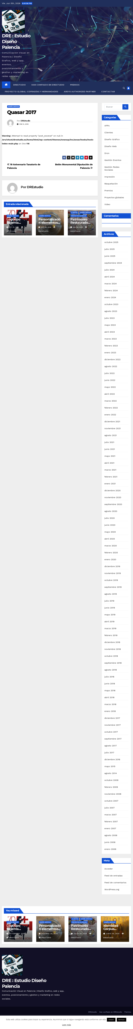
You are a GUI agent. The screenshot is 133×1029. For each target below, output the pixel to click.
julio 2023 (109, 318)
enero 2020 (110, 559)
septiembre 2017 (112, 739)
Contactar (108, 91)
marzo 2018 (110, 704)
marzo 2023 (110, 339)
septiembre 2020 (113, 504)
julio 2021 (109, 442)
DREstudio (19, 85)
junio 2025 (109, 256)
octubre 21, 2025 (17, 934)
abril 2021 (109, 463)
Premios (75, 85)
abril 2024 (109, 276)
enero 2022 (110, 414)
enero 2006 (110, 849)
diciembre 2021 (112, 421)
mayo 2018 (109, 690)
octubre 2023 (111, 304)
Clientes (74, 212)
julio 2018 (109, 676)
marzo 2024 (110, 283)
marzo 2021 (110, 470)
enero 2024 (110, 297)
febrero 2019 (110, 635)
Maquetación (111, 183)
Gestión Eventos (112, 160)
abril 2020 (109, 539)
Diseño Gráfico (13, 106)
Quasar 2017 (21, 112)
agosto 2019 (110, 594)
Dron (106, 153)
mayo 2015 (109, 766)
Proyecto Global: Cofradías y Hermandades (31, 91)
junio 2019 (109, 607)
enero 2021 (110, 483)
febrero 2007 (111, 821)
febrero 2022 (111, 407)
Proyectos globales (78, 216)
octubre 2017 (111, 732)
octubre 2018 (111, 656)
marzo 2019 (110, 628)
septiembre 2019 (113, 587)
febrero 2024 (111, 290)
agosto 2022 (110, 366)
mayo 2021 (109, 456)
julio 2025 (109, 249)
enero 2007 (110, 828)
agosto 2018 (110, 670)
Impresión (109, 177)
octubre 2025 (111, 242)
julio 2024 (109, 270)
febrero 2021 (110, 476)
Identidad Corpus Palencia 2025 (113, 929)
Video (107, 204)
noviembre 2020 (112, 497)
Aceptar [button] (111, 1020)
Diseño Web (110, 146)
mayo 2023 (110, 325)
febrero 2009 (111, 787)
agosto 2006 (110, 835)
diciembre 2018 (112, 642)
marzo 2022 (110, 401)
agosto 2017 (110, 745)
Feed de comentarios (115, 882)
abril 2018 (109, 697)
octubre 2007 (111, 801)
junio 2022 (109, 380)
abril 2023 (109, 332)
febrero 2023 (111, 345)
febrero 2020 (111, 552)
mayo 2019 (109, 614)
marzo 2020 (110, 545)
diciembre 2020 (112, 490)
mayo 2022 (110, 387)
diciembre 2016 (112, 759)
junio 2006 (109, 842)
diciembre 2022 (112, 359)
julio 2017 (109, 752)
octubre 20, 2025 (49, 934)
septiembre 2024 (113, 263)
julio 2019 (109, 601)
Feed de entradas (113, 875)
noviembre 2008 (112, 794)
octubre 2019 (111, 580)
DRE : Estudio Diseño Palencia (16, 41)
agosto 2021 (110, 435)
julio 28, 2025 (81, 934)
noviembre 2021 (112, 428)
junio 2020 (109, 525)
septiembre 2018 (113, 663)
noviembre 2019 (112, 573)
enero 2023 (110, 352)
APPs (106, 125)
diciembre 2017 (112, 718)
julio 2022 (109, 373)
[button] (124, 88)
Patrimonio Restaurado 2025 (79, 222)
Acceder (108, 869)
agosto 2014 (110, 773)
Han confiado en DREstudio (47, 85)
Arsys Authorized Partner (80, 91)
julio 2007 (109, 807)
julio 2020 (109, 518)
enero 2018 (110, 711)
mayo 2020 (110, 532)
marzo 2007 (110, 814)
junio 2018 (109, 683)
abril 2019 (109, 621)
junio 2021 (109, 449)
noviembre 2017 (112, 725)
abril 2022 (109, 394)
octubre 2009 (111, 780)
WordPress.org (111, 889)
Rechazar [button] (121, 1020)
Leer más (66, 1025)
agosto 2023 (110, 311)
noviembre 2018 (112, 649)
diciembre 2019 (112, 566)
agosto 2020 (110, 511)
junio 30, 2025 (113, 934)
